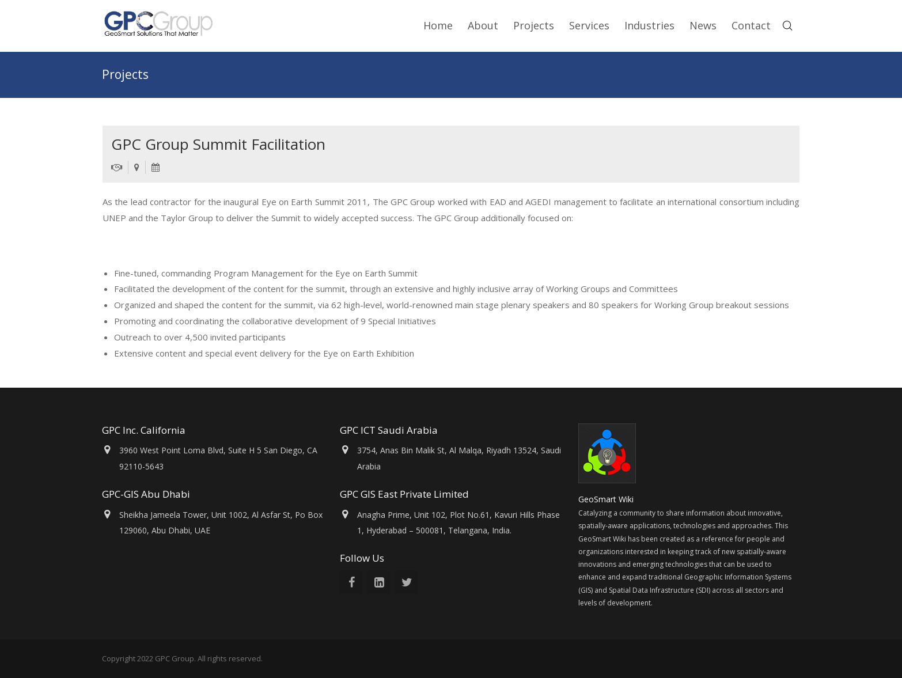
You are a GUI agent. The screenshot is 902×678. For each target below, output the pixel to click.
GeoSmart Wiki (607, 499)
